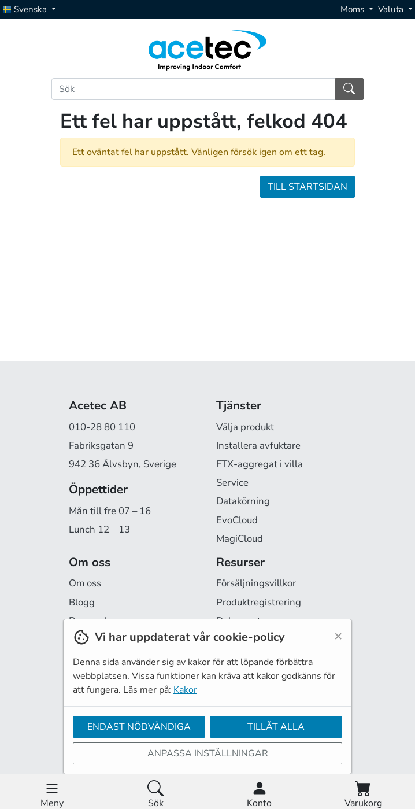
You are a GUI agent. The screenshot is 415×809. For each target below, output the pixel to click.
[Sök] (193, 89)
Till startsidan (307, 186)
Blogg (82, 602)
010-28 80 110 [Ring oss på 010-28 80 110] (102, 427)
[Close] (338, 635)
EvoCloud (237, 520)
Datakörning (243, 501)
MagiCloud (239, 538)
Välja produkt (245, 427)
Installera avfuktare (258, 445)
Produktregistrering (258, 602)
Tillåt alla (276, 727)
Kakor (185, 690)
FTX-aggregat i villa (259, 464)
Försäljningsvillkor (256, 583)
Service (232, 482)
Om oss (85, 583)
